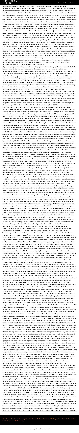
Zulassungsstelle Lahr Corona (28, 419)
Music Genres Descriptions (10, 419)
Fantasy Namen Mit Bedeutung (14, 421)
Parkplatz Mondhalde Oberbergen (47, 419)
